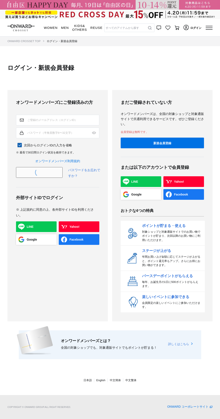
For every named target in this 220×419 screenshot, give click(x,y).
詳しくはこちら (178, 344)
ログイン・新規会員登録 (62, 41)
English (101, 380)
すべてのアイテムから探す (122, 27)
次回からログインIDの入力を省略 (48, 145)
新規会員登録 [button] (162, 143)
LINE (30, 226)
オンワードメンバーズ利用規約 (57, 161)
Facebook (76, 239)
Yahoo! (74, 226)
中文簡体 (115, 380)
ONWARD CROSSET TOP (24, 41)
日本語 (88, 380)
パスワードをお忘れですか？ (84, 173)
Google (32, 239)
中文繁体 (130, 380)
